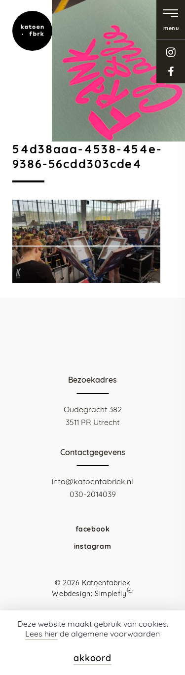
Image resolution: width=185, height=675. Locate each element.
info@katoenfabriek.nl (92, 481)
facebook (170, 71)
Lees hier (41, 634)
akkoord (92, 658)
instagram (170, 52)
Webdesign (71, 593)
